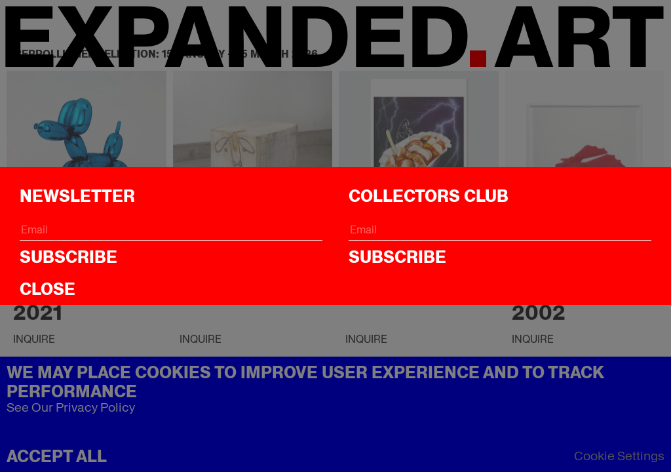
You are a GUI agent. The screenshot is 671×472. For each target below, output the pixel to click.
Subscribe (68, 257)
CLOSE (47, 289)
